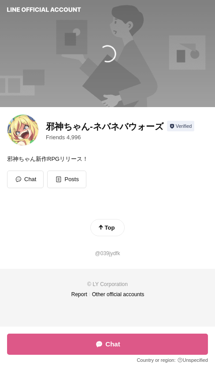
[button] (66, 179)
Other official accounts (118, 294)
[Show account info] (181, 126)
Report (79, 294)
